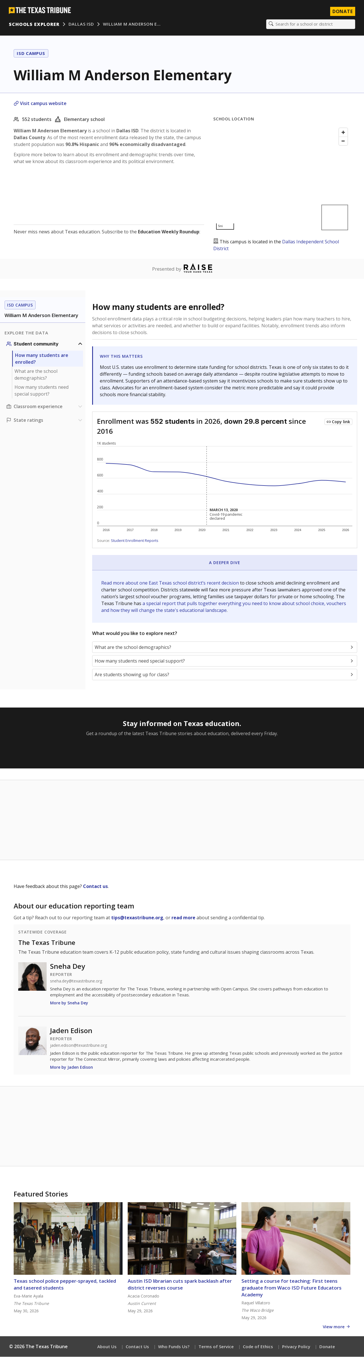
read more (183, 918)
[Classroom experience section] (45, 406)
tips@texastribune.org (137, 918)
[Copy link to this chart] (338, 422)
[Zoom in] (343, 132)
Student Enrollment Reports (134, 540)
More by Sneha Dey (69, 1003)
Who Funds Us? (173, 1347)
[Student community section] (45, 344)
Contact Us (137, 1347)
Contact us (95, 886)
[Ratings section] (45, 420)
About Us (107, 1347)
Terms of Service (216, 1347)
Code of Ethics (258, 1347)
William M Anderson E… (132, 24)
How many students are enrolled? (41, 358)
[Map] (281, 179)
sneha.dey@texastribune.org (76, 981)
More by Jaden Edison (71, 1067)
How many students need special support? (42, 390)
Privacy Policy (296, 1347)
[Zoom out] (343, 141)
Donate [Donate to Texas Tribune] (342, 11)
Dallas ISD (81, 24)
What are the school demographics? (36, 374)
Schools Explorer (34, 24)
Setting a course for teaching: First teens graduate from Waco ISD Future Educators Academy (291, 1288)
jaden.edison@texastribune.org (78, 1045)
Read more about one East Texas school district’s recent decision (170, 583)
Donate (327, 1347)
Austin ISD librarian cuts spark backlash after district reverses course (180, 1284)
